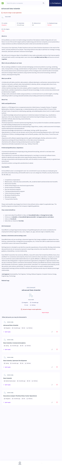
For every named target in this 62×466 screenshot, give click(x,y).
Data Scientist (7, 378)
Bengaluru (4, 25)
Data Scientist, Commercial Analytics (14, 343)
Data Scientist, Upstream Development (15, 360)
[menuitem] (9, 463)
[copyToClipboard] (52, 332)
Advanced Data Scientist (10, 325)
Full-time (49, 25)
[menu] (31, 463)
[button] (55, 3)
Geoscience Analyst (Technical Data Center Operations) (20, 396)
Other (3, 31)
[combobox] (24, 3)
